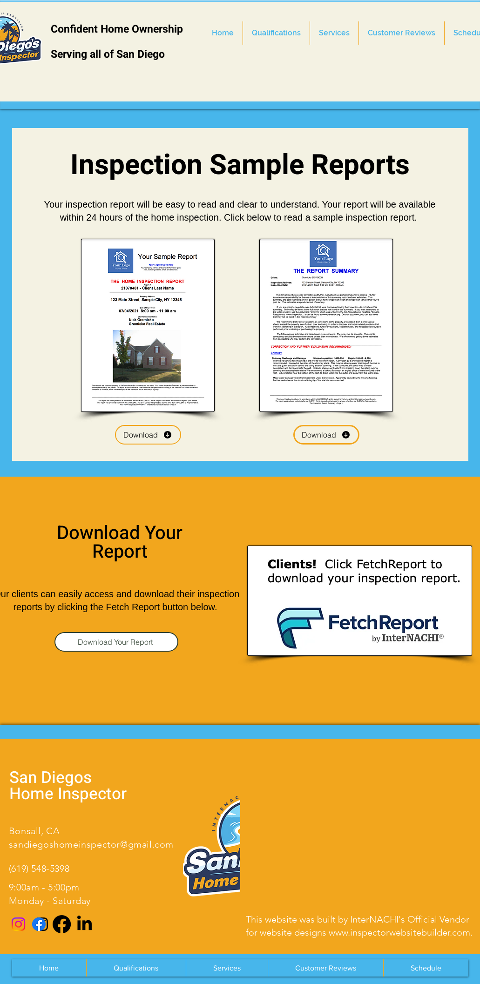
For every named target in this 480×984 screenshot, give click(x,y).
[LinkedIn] (84, 924)
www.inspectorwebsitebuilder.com (399, 932)
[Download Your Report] (116, 642)
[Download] (148, 435)
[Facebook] (62, 924)
